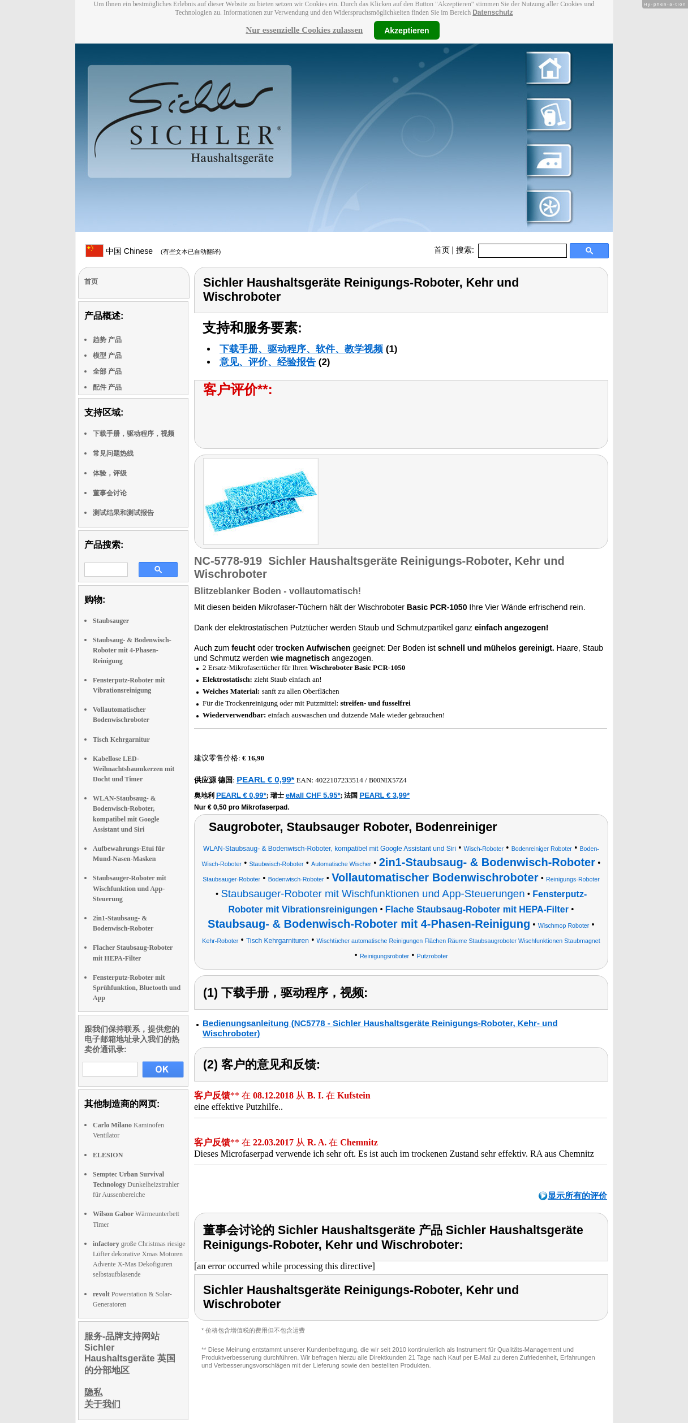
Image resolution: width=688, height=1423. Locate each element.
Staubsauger (111, 621)
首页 (442, 249)
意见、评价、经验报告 (268, 362)
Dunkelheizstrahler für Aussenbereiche (136, 1184)
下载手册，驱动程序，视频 (133, 434)
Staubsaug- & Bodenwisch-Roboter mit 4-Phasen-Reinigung (132, 650)
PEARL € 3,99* (384, 795)
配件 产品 (107, 387)
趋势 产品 (107, 340)
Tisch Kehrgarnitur (121, 739)
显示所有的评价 (577, 1195)
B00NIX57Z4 (388, 780)
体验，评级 (110, 473)
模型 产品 (107, 356)
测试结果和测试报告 (123, 513)
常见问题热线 (113, 453)
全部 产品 (107, 371)
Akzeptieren (406, 29)
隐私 (93, 1392)
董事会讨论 (110, 493)
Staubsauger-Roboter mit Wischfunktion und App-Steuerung (129, 888)
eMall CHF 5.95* (313, 795)
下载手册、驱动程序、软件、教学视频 (301, 349)
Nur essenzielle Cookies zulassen (304, 29)
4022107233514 (339, 780)
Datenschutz (492, 12)
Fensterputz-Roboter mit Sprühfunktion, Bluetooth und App (136, 988)
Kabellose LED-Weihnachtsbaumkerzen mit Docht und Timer (133, 769)
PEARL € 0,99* (265, 779)
